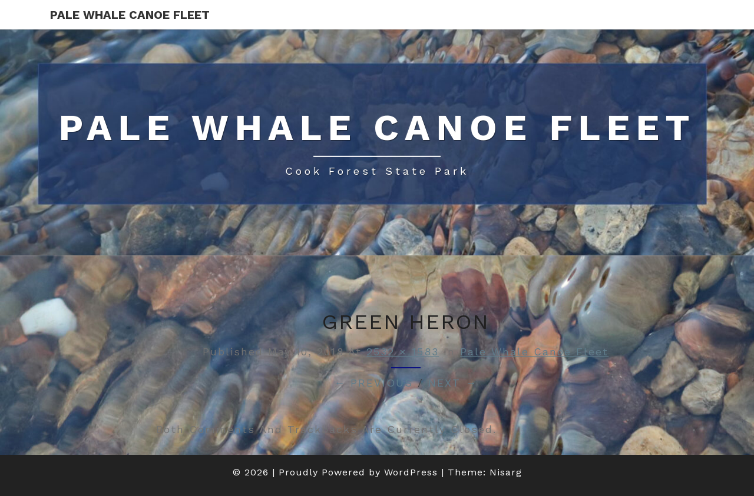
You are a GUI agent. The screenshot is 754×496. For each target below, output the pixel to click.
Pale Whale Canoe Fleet (130, 15)
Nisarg (506, 472)
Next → (452, 383)
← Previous (373, 383)
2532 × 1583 (402, 351)
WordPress (411, 472)
